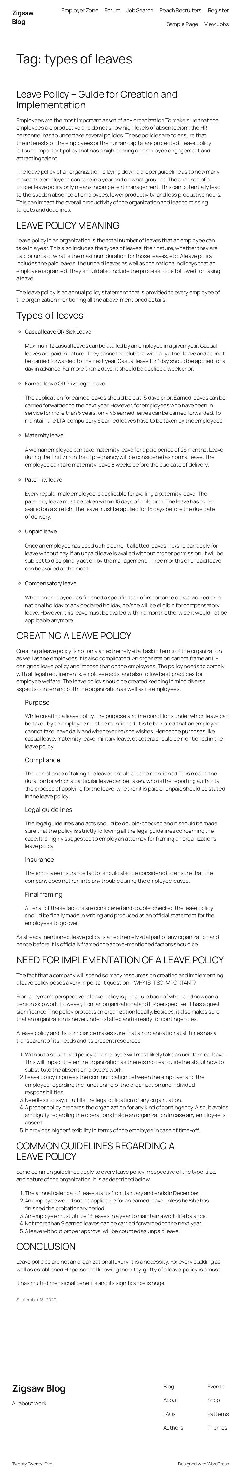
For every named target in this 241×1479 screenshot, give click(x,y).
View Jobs (216, 24)
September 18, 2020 (36, 1300)
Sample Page (182, 24)
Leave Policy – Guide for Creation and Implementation (97, 99)
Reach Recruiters (181, 10)
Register (218, 10)
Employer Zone (80, 10)
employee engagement (171, 150)
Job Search (139, 10)
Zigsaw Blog (22, 17)
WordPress (218, 1464)
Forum (112, 10)
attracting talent (36, 158)
